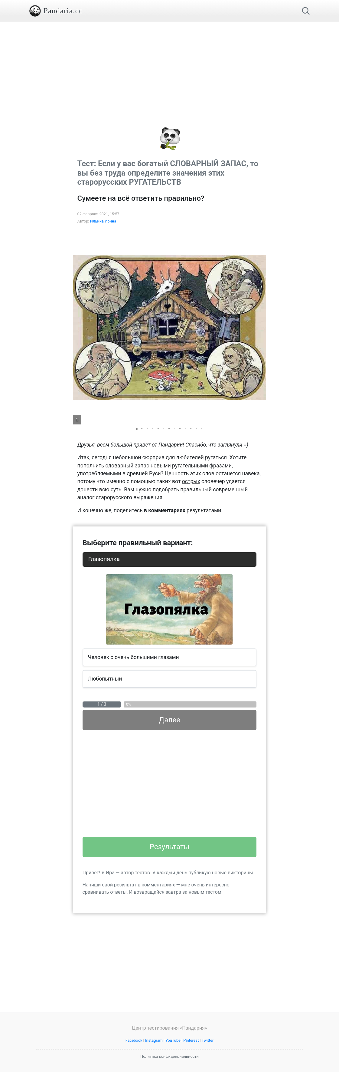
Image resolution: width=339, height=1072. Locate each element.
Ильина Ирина (103, 221)
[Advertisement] (169, 64)
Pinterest (191, 1040)
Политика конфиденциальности (169, 1056)
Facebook (133, 1040)
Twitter (208, 1040)
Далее (169, 720)
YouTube (173, 1040)
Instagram (154, 1040)
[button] (261, 327)
